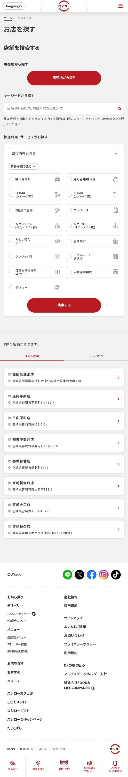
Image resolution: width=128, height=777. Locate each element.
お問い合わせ (74, 635)
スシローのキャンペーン (25, 719)
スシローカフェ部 (20, 693)
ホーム (8, 18)
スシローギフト (18, 710)
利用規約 (71, 652)
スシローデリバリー (21, 613)
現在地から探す (64, 77)
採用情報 (71, 605)
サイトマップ (73, 618)
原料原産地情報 (17, 651)
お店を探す (15, 663)
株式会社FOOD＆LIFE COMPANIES (79, 685)
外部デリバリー (16, 620)
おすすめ (13, 672)
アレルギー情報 (17, 644)
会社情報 (71, 596)
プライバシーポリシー (80, 644)
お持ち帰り (15, 596)
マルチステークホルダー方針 (85, 673)
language (14, 6)
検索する (64, 304)
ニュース (13, 680)
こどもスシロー (18, 701)
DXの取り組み (74, 665)
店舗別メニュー (16, 637)
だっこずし (14, 728)
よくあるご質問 (75, 626)
